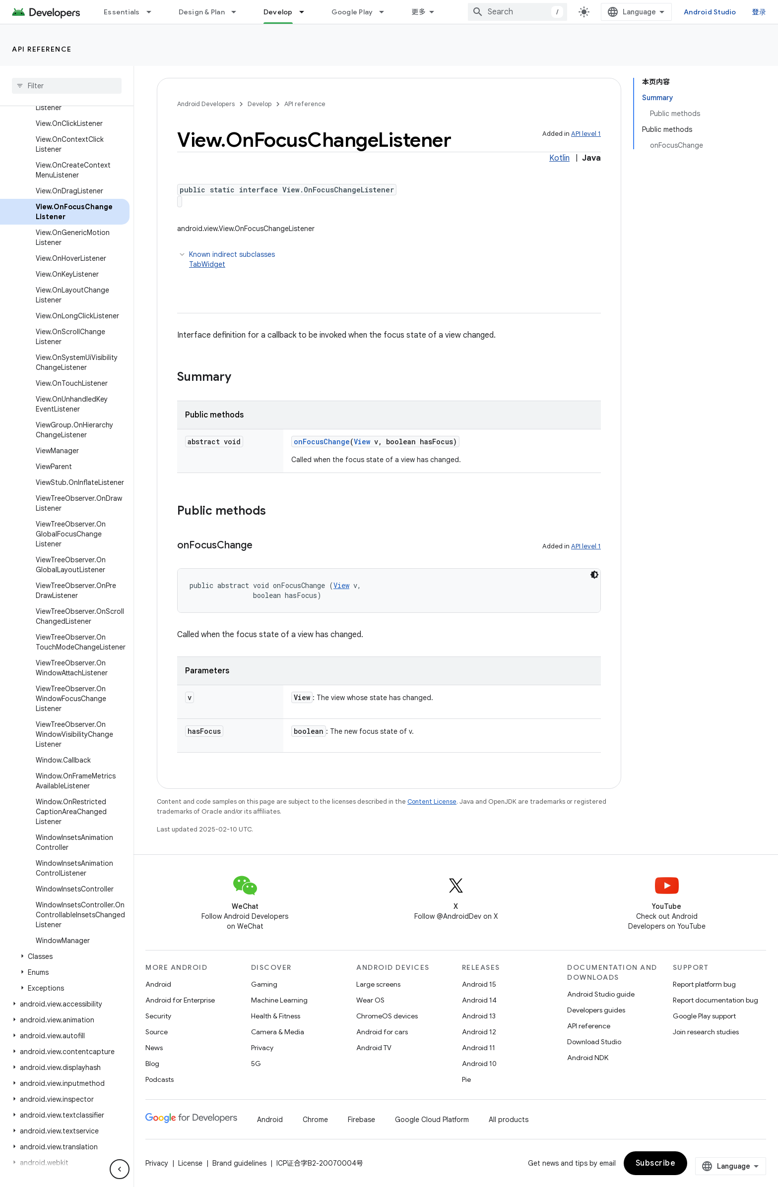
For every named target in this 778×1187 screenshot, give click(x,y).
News (154, 1047)
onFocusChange (322, 441)
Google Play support (704, 1015)
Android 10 (479, 1063)
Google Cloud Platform (432, 1119)
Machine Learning (279, 1000)
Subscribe (656, 1163)
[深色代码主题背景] (594, 575)
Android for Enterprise (180, 1000)
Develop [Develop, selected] (278, 11)
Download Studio (594, 1041)
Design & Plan (202, 11)
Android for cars (382, 1031)
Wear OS (370, 1000)
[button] (65, 956)
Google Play (352, 11)
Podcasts (159, 1079)
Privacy (262, 1047)
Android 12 (479, 1031)
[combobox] (517, 12)
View (362, 441)
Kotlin (559, 158)
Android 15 (479, 984)
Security (158, 1015)
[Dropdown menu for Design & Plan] (238, 12)
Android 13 (479, 1015)
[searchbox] (67, 86)
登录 (759, 11)
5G (256, 1063)
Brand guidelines (239, 1163)
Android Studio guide (601, 994)
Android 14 (479, 1000)
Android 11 (478, 1047)
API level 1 (586, 133)
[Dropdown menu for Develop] (306, 12)
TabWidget (207, 264)
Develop (259, 104)
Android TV (373, 1047)
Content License (431, 801)
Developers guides (596, 1010)
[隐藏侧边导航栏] (120, 1169)
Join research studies (706, 1031)
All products (508, 1119)
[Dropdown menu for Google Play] (386, 12)
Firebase (361, 1119)
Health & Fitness (275, 1015)
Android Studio (710, 11)
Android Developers (206, 104)
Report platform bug (704, 984)
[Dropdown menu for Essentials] (153, 12)
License (190, 1163)
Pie (466, 1079)
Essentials (122, 11)
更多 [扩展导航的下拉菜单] (418, 11)
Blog (152, 1063)
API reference (42, 49)
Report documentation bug (715, 1000)
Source (156, 1031)
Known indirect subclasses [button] (395, 259)
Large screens (378, 984)
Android (158, 984)
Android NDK (587, 1057)
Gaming (264, 984)
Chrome (315, 1119)
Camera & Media (277, 1031)
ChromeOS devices (387, 1015)
